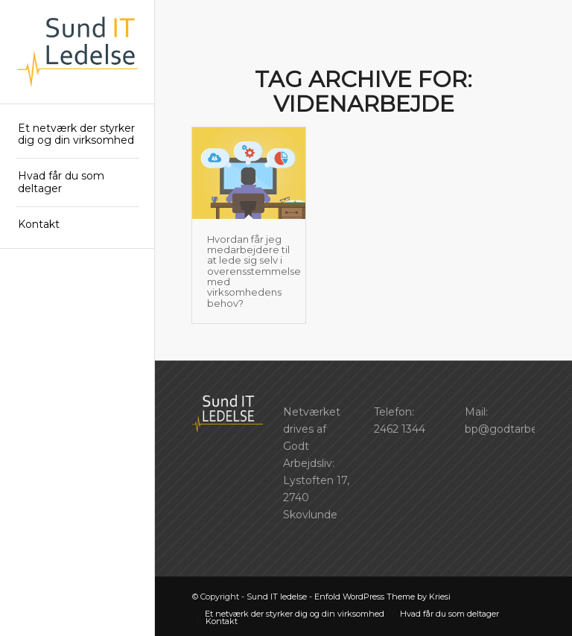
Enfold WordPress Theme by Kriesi (382, 596)
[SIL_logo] (77, 52)
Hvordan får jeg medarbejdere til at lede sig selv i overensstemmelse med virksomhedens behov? (254, 271)
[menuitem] (77, 135)
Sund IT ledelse (277, 596)
